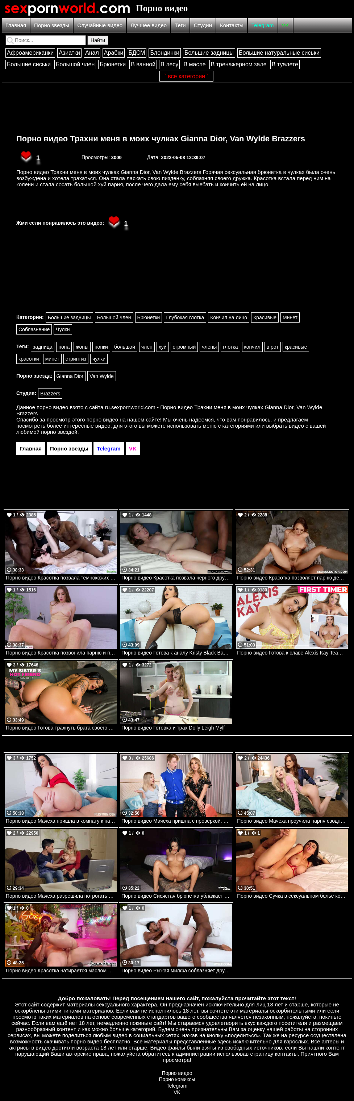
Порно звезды (51, 25)
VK (285, 25)
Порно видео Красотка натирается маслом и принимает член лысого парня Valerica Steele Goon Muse (61, 970)
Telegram (262, 25)
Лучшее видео (148, 25)
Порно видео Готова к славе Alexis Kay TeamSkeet (292, 653)
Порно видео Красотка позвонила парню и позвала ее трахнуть (61, 653)
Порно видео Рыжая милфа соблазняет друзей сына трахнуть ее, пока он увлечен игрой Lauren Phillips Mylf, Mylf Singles (176, 970)
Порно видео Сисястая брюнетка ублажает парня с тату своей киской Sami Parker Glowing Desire (176, 896)
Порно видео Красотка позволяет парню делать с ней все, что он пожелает (292, 578)
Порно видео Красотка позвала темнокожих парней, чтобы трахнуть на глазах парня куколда (61, 578)
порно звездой (59, 432)
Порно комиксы (177, 1079)
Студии (203, 25)
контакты (286, 1054)
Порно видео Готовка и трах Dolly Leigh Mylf (173, 728)
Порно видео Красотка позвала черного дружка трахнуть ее (176, 578)
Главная (15, 25)
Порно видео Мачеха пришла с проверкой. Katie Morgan (176, 821)
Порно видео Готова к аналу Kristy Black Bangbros (176, 653)
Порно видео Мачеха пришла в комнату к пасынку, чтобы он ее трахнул (61, 821)
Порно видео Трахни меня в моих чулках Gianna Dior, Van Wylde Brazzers (160, 138)
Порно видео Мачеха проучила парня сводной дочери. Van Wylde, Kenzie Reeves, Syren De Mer (292, 821)
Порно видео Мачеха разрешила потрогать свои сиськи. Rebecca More (61, 896)
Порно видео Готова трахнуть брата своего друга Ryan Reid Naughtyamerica (61, 728)
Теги (180, 25)
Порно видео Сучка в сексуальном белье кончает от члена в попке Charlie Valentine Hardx (292, 896)
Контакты (231, 25)
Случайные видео (99, 25)
